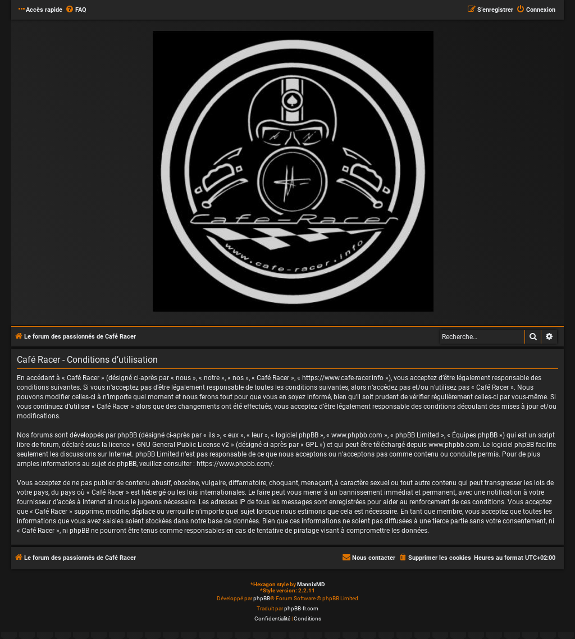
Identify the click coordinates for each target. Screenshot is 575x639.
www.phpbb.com (454, 445)
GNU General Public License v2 (182, 445)
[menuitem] (75, 10)
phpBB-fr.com (301, 608)
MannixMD (311, 584)
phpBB (261, 598)
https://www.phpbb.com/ (235, 464)
